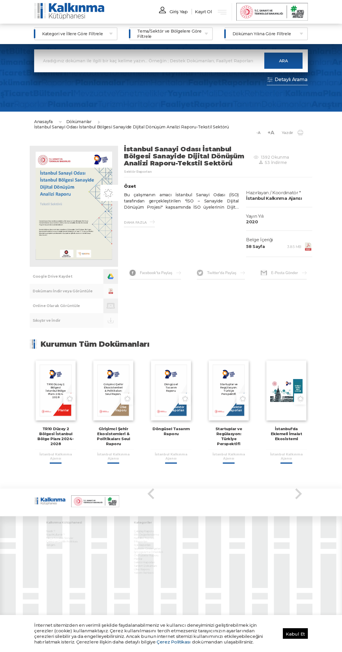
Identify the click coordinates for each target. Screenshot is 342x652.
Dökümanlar (79, 121)
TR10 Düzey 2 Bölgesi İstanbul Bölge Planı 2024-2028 (55, 436)
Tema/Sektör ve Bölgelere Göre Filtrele (169, 34)
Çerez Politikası (174, 642)
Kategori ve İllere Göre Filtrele (72, 33)
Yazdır (292, 132)
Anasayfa (43, 121)
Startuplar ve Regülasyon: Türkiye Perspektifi (228, 436)
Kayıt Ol (203, 11)
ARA (283, 60)
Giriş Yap (178, 11)
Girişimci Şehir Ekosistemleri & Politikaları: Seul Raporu (113, 436)
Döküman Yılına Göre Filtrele (262, 33)
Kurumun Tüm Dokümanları (95, 344)
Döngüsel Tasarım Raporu (171, 431)
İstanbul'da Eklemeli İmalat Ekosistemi (286, 433)
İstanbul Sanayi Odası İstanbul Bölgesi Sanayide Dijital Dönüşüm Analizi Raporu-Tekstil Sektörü (131, 127)
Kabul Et (295, 634)
